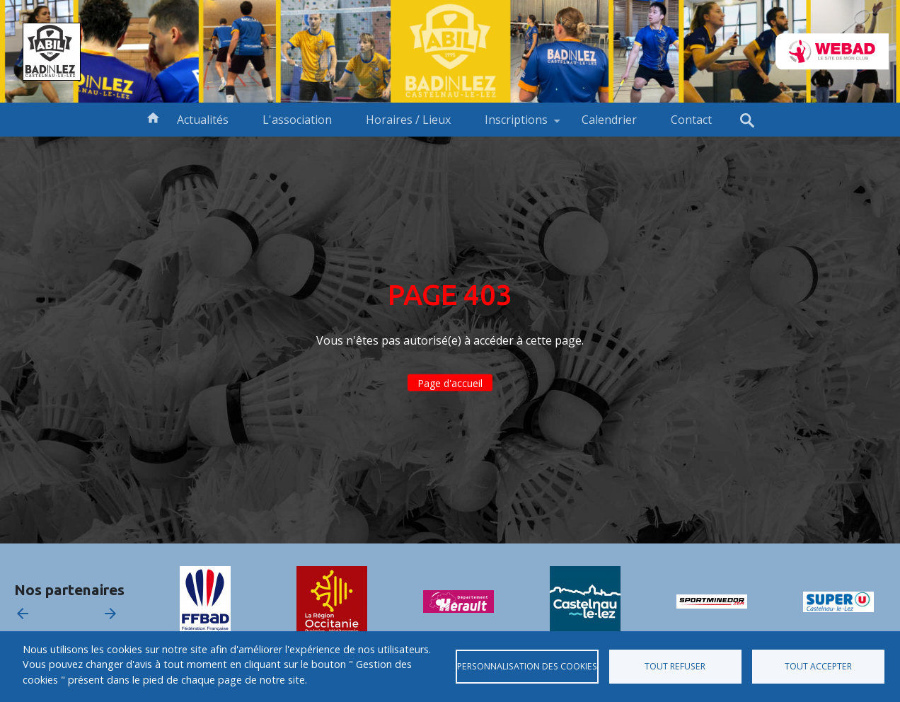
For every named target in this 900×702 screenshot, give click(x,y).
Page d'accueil (450, 383)
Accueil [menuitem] (153, 117)
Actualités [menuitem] (203, 119)
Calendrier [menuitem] (609, 119)
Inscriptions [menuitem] (516, 124)
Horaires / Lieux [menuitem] (408, 119)
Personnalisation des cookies (527, 666)
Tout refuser (675, 666)
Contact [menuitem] (691, 119)
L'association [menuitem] (297, 119)
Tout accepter (818, 666)
